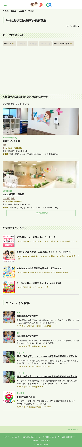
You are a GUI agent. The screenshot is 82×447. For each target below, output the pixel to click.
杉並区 (21, 11)
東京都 (13, 11)
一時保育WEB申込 (63, 44)
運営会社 (46, 441)
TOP (7, 11)
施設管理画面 (68, 437)
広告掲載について (51, 437)
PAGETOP (73, 429)
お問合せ (34, 441)
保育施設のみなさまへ (31, 437)
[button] (5, 4)
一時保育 (9, 44)
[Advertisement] (41, 71)
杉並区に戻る (71, 26)
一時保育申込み (40, 213)
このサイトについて (11, 437)
